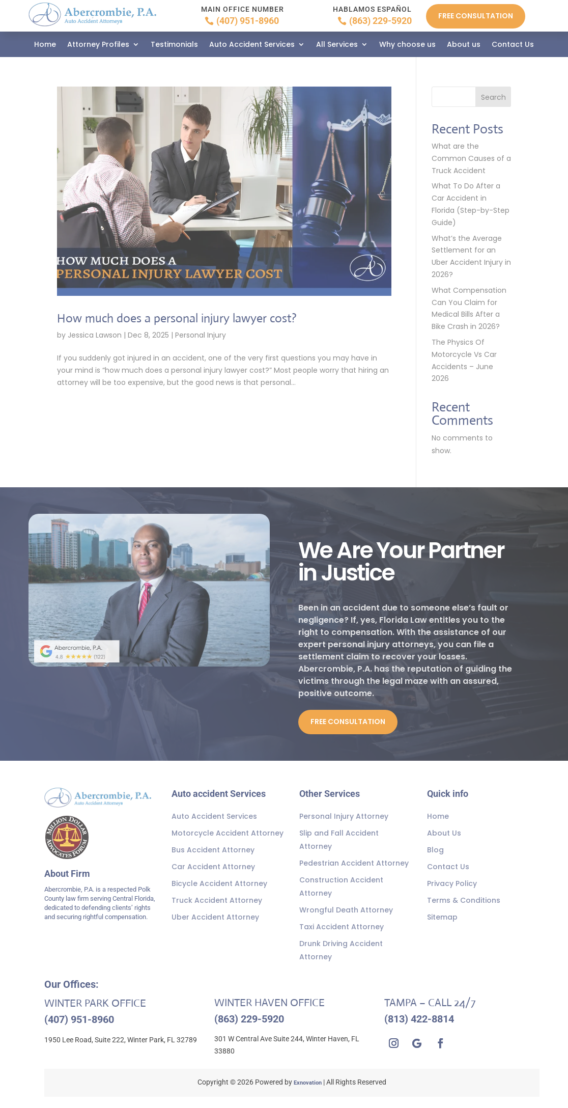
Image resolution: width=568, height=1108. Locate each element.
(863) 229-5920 (380, 20)
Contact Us (513, 45)
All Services (337, 45)
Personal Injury (200, 335)
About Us (444, 833)
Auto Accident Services (252, 45)
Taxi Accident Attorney (341, 927)
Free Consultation (475, 16)
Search (493, 97)
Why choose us (407, 45)
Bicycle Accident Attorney (219, 883)
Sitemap (442, 917)
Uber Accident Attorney (215, 917)
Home (45, 45)
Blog (435, 850)
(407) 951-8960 (247, 20)
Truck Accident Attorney (217, 900)
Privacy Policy (452, 883)
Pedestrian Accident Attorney (354, 863)
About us (463, 45)
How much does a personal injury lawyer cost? (187, 318)
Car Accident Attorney (213, 867)
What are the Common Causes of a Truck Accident (471, 158)
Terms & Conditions (463, 900)
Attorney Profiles (98, 45)
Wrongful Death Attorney (346, 910)
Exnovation (308, 1082)
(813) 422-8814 (419, 1019)
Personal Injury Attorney (343, 816)
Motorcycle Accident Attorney (227, 833)
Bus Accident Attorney (213, 850)
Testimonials (174, 45)
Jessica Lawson (95, 335)
